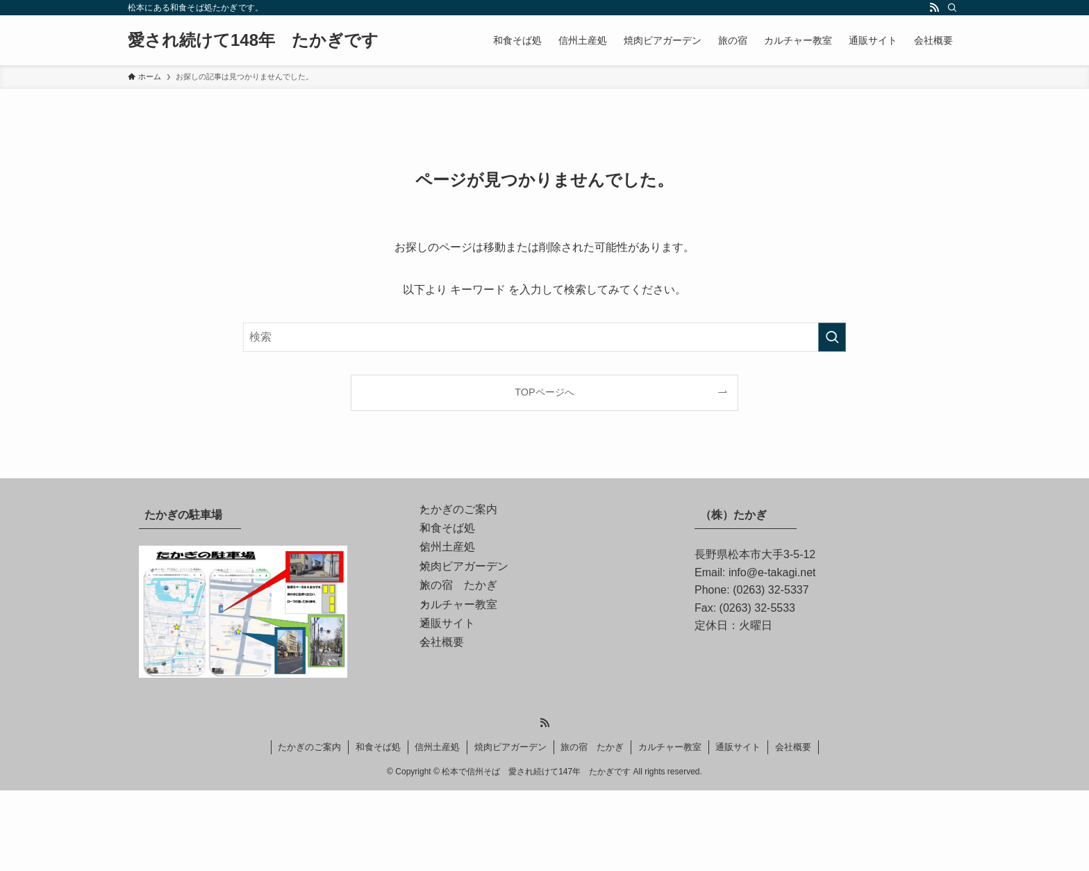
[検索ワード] (544, 337)
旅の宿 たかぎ (472, 647)
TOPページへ (544, 392)
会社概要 (455, 746)
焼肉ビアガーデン (477, 615)
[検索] (952, 7)
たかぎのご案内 (472, 516)
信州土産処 (461, 581)
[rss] (934, 7)
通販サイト (461, 713)
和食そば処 (461, 549)
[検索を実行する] (832, 337)
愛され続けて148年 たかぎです (253, 40)
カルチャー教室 (472, 680)
